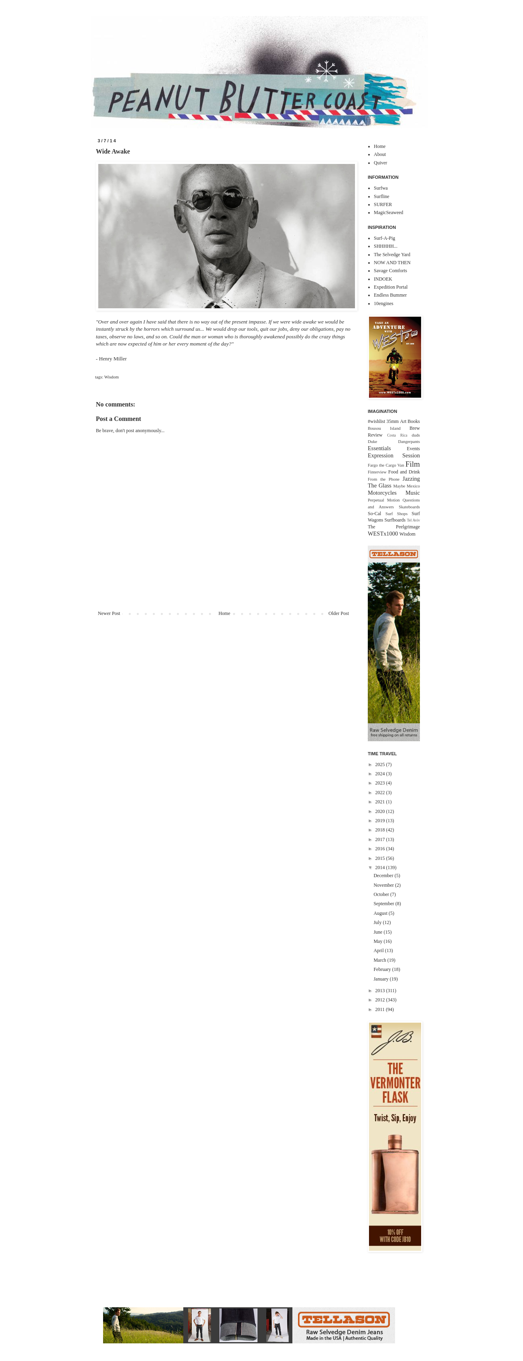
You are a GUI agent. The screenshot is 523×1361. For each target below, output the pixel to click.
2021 (380, 802)
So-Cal (374, 513)
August (381, 913)
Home (224, 613)
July (378, 922)
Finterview (377, 471)
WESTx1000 (383, 533)
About (380, 154)
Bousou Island (384, 428)
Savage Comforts (390, 270)
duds (416, 435)
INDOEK (383, 279)
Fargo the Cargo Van (386, 465)
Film (412, 464)
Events (413, 448)
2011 (380, 1009)
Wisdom (111, 376)
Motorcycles (382, 492)
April (379, 950)
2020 (380, 811)
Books (413, 421)
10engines (383, 303)
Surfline (381, 196)
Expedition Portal (390, 287)
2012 (380, 1000)
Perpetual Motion (384, 499)
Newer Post (109, 613)
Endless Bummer (390, 295)
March (380, 960)
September (384, 903)
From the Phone (383, 479)
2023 (380, 783)
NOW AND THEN (392, 262)
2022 (380, 792)
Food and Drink (404, 472)
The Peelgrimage (394, 527)
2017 (380, 839)
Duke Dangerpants (394, 441)
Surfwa (381, 188)
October (381, 894)
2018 (380, 830)
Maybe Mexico (406, 485)
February (382, 969)
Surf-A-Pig (384, 238)
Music (412, 492)
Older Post (338, 613)
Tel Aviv (413, 520)
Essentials (379, 448)
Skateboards (409, 506)
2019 (380, 820)
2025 (380, 764)
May (378, 941)
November (384, 885)
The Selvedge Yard (392, 254)
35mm (392, 421)
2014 (380, 867)
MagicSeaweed (388, 212)
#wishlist (376, 421)
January (381, 979)
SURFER (383, 204)
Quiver (380, 163)
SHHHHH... (385, 246)
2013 (380, 990)
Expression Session (394, 455)
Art (403, 421)
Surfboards (395, 520)
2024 (380, 774)
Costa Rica (397, 435)
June (378, 932)
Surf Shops (396, 513)
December (383, 875)
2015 (380, 858)
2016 (380, 848)
